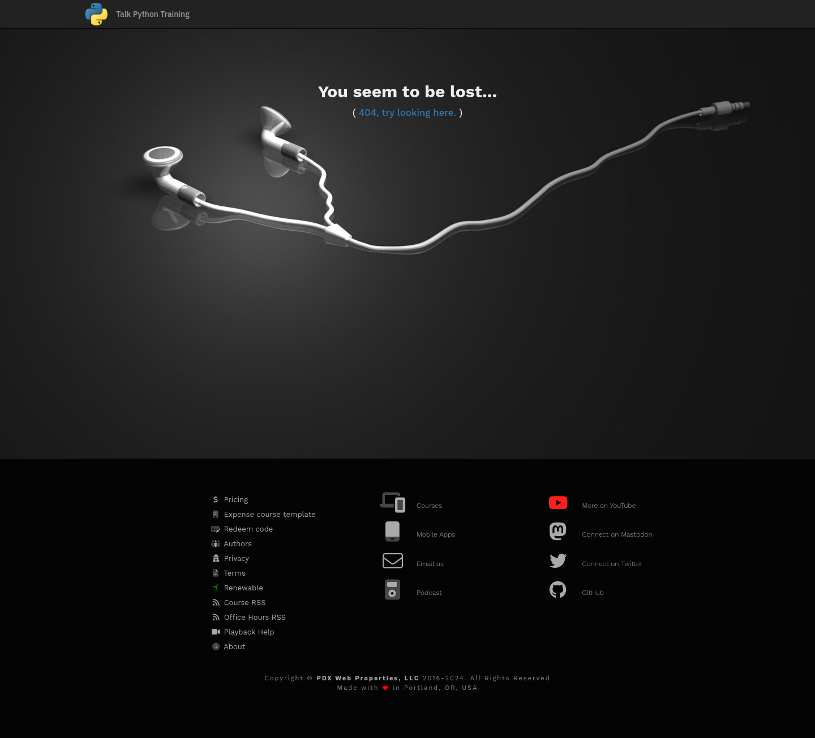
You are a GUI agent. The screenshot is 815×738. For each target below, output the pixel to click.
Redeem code (241, 529)
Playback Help (242, 632)
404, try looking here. (407, 112)
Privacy (229, 558)
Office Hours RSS (248, 617)
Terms (228, 573)
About (227, 646)
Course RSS (237, 602)
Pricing (229, 499)
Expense (262, 514)
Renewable (236, 588)
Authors (231, 544)
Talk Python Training (153, 14)
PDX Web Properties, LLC (367, 678)
